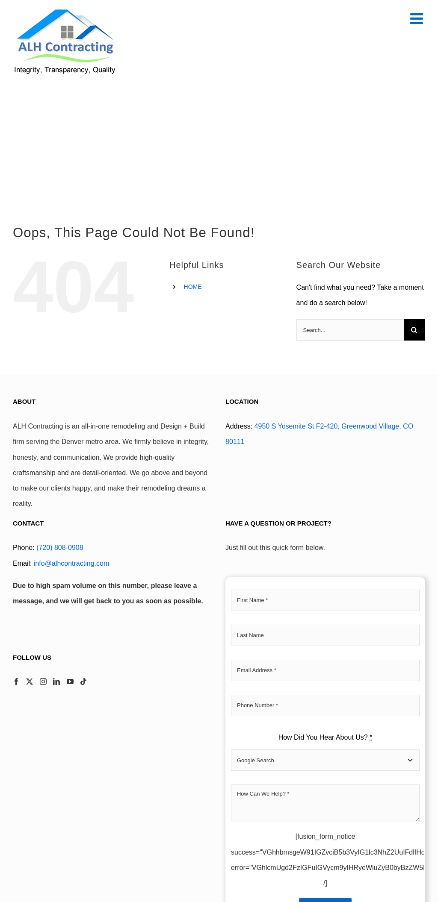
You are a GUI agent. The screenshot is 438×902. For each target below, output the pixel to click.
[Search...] (350, 330)
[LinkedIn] (56, 681)
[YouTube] (70, 681)
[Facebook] (16, 681)
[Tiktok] (83, 681)
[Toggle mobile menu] (417, 18)
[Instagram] (43, 681)
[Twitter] (29, 681)
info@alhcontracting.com (71, 563)
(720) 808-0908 (59, 547)
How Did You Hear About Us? (325, 737)
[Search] (414, 330)
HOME (193, 286)
